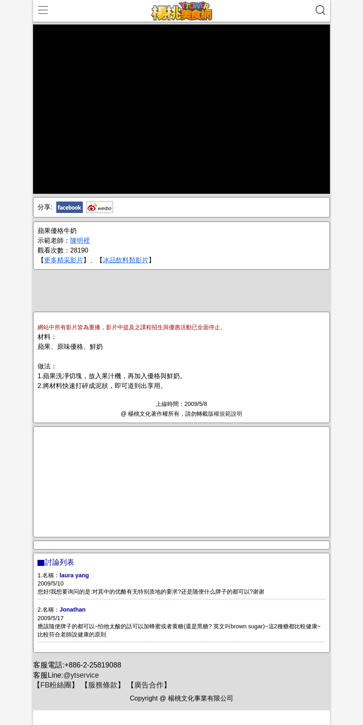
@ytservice (81, 675)
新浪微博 (99, 207)
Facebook (69, 207)
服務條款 (102, 685)
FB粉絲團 (55, 685)
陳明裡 (80, 240)
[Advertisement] (181, 290)
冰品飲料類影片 (125, 260)
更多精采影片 (63, 260)
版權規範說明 (225, 413)
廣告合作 (149, 685)
